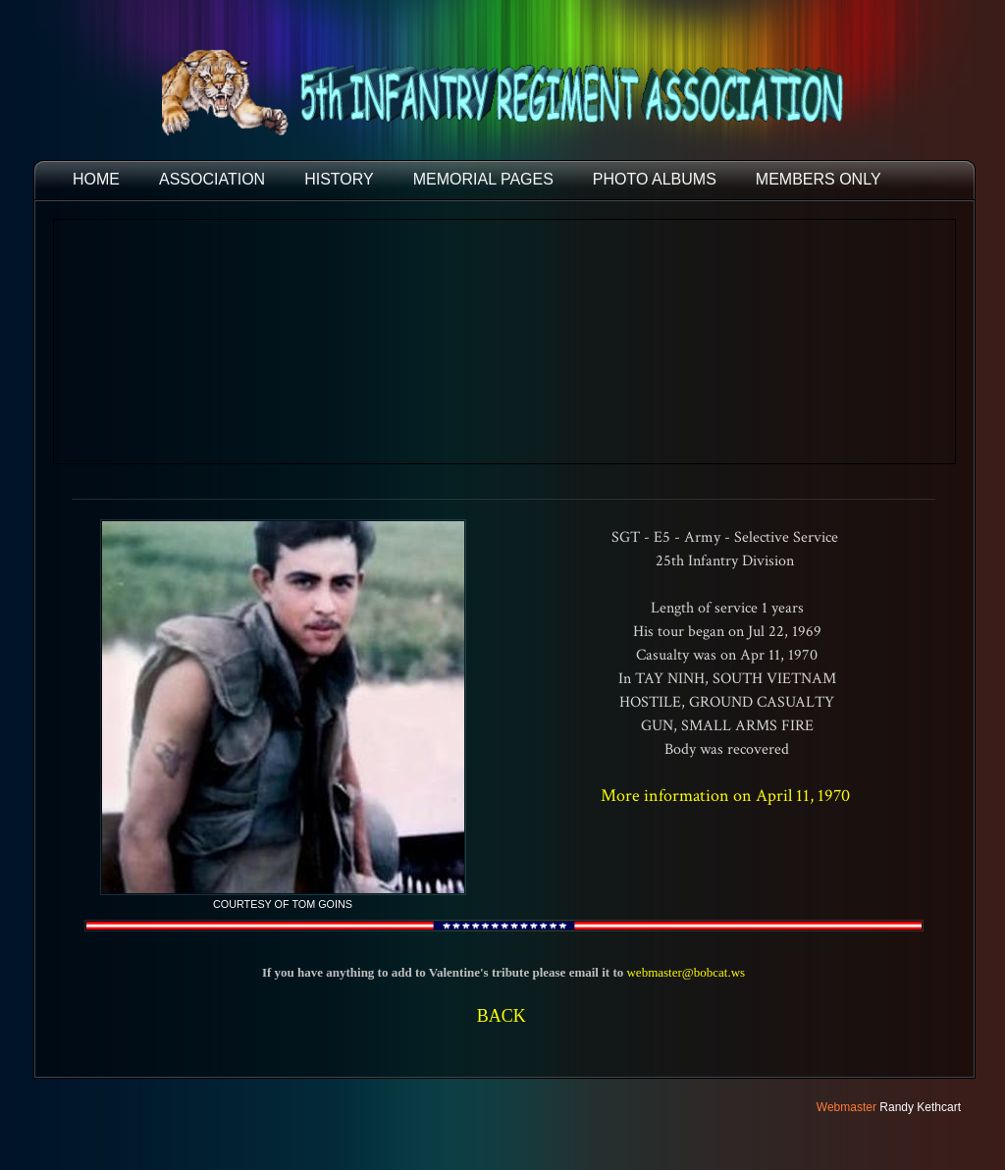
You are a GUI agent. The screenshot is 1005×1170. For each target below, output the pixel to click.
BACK (501, 1016)
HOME (96, 179)
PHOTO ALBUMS (654, 179)
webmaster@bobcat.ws (685, 972)
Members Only (818, 179)
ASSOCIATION (212, 179)
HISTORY (339, 179)
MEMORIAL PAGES (483, 179)
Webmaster (846, 1107)
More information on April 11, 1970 (727, 795)
